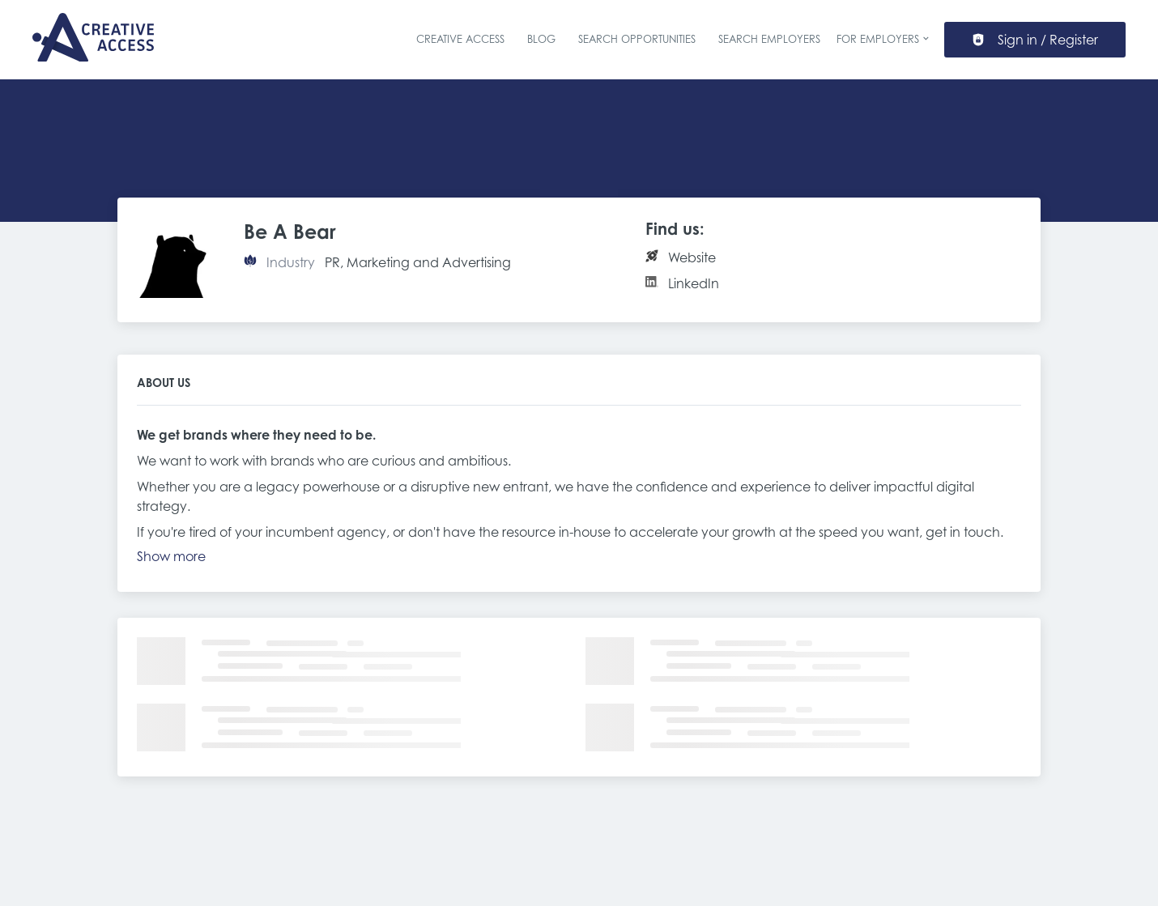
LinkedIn (693, 283)
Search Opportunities (637, 38)
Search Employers (769, 38)
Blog (541, 38)
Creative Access (460, 38)
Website (692, 257)
